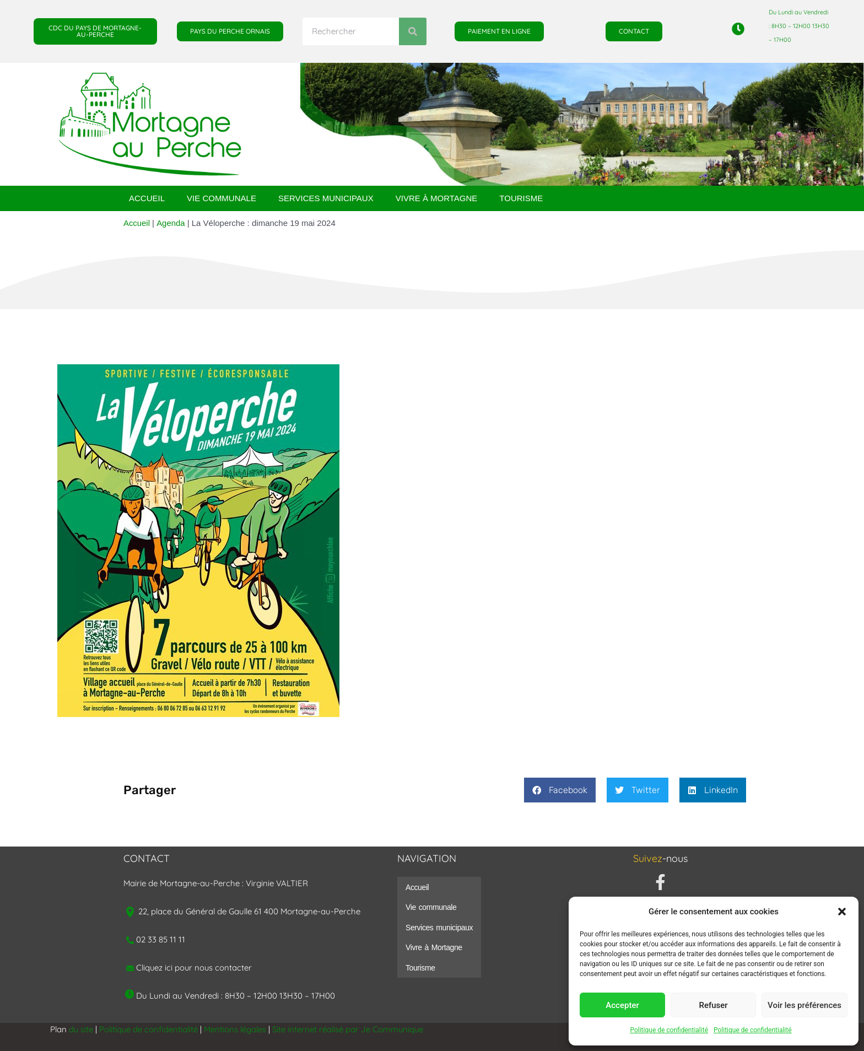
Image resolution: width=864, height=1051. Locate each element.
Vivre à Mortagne (437, 198)
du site (81, 1029)
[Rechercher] (412, 31)
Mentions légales (236, 1029)
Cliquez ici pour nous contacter (194, 967)
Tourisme (521, 198)
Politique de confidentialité (669, 1030)
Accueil (147, 198)
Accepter (622, 1005)
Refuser (713, 1005)
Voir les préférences (804, 1005)
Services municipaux (326, 198)
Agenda (170, 223)
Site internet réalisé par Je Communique (349, 1029)
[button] (841, 911)
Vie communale (221, 198)
